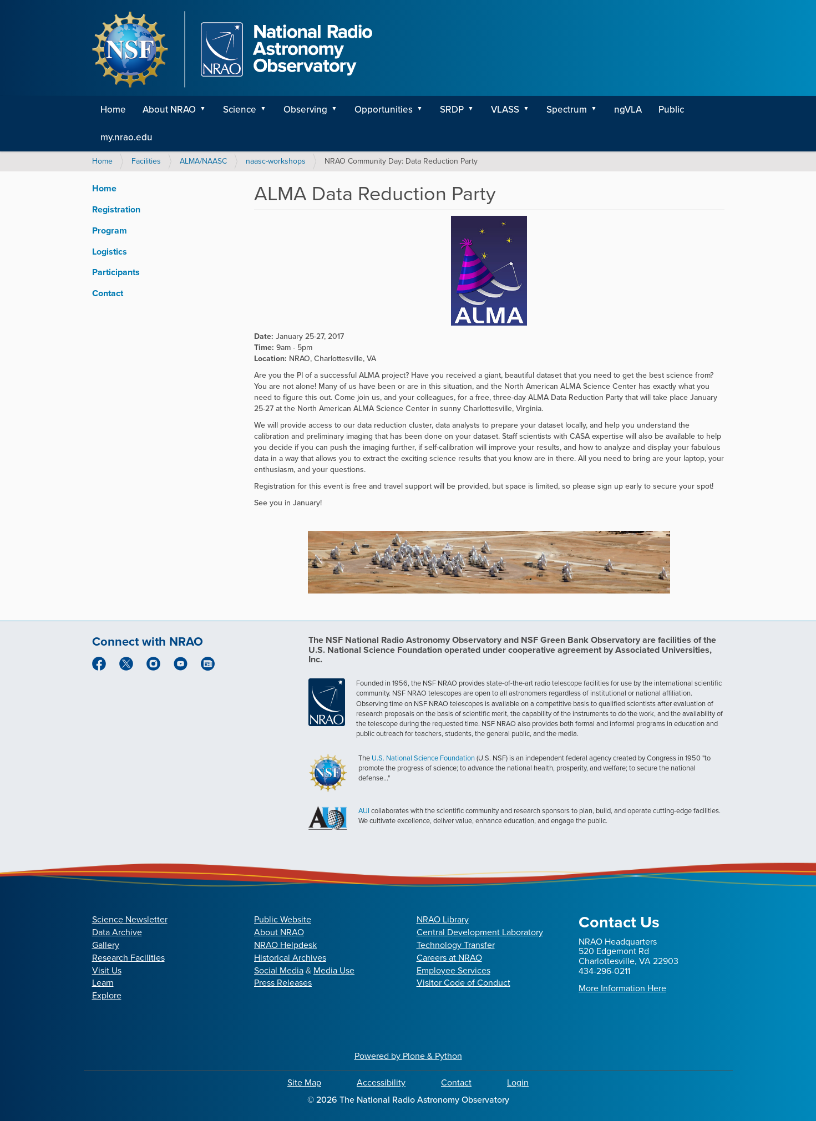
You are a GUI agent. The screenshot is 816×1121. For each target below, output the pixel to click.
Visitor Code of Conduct (463, 982)
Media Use (333, 970)
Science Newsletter (130, 919)
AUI (363, 810)
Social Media (278, 970)
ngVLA (628, 109)
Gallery (105, 945)
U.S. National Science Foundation (423, 758)
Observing (305, 109)
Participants (116, 272)
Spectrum (566, 109)
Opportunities (383, 109)
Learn (103, 982)
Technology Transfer (456, 945)
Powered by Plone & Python (408, 1055)
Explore (106, 995)
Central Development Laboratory (480, 932)
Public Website (282, 919)
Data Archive (117, 932)
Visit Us (106, 970)
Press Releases (283, 982)
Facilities (146, 161)
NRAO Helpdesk (285, 945)
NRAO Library (443, 919)
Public (671, 109)
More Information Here (622, 988)
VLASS (505, 109)
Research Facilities (128, 957)
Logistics (109, 251)
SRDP (452, 109)
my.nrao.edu (126, 137)
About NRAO (169, 109)
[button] (207, 110)
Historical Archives (290, 957)
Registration (116, 209)
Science (239, 109)
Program (109, 230)
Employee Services (453, 970)
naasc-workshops (276, 161)
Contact (107, 293)
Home (113, 109)
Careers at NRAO (449, 957)
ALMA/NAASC (203, 161)
